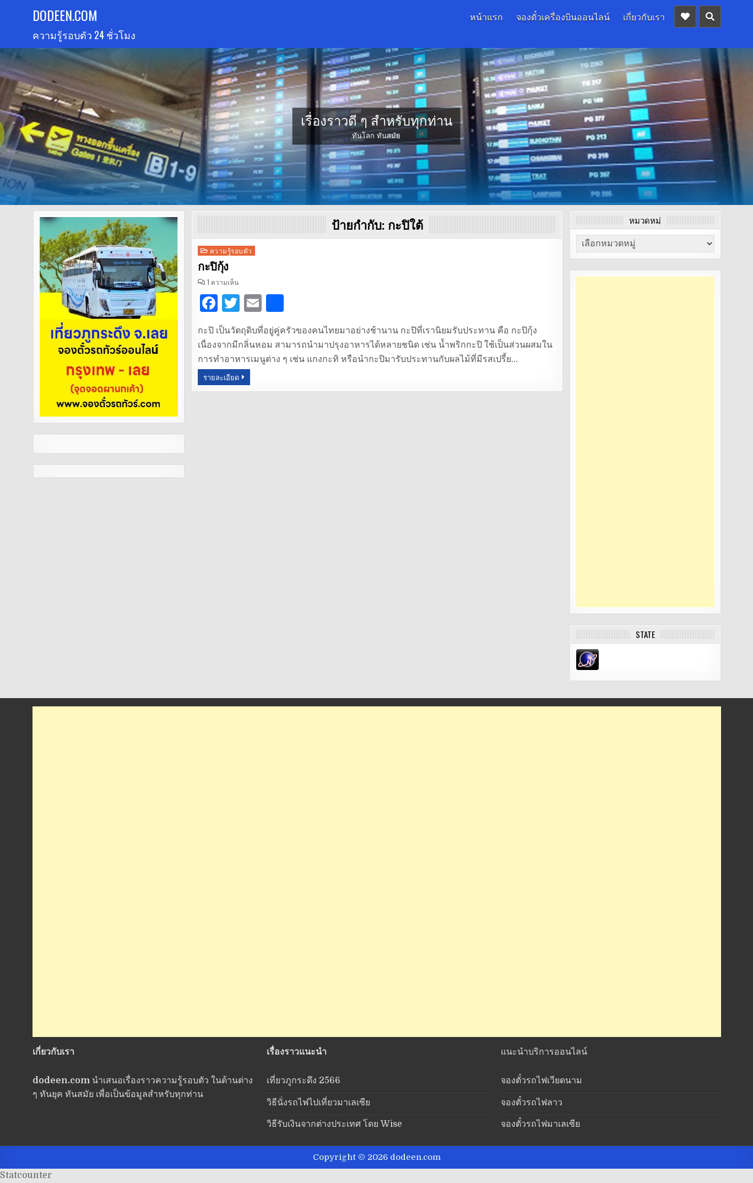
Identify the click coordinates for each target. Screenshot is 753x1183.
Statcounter (26, 1175)
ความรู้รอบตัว (231, 250)
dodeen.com (64, 15)
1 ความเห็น (223, 282)
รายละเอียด (221, 376)
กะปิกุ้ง (213, 266)
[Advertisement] (645, 442)
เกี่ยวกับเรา (644, 16)
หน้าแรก (486, 16)
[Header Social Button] (685, 17)
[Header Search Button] (710, 17)
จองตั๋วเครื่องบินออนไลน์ (563, 16)
